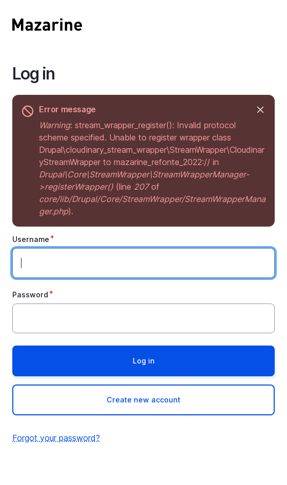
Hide (259, 109)
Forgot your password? (56, 438)
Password (30, 294)
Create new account (143, 399)
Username (30, 239)
